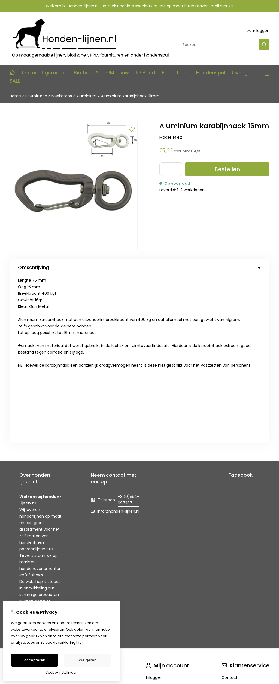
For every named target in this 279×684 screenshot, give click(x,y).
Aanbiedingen (101, 519)
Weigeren (87, 660)
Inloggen (154, 510)
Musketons (61, 96)
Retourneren (233, 519)
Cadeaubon (99, 510)
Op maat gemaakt (44, 72)
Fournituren (175, 72)
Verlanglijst (156, 529)
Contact (230, 510)
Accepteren (34, 660)
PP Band (145, 72)
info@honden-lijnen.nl (118, 344)
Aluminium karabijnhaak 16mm (130, 96)
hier (79, 642)
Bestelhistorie (158, 519)
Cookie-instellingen (61, 672)
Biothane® (86, 72)
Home (15, 96)
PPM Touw (117, 72)
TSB (266, 565)
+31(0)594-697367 (128, 333)
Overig (240, 72)
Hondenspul (210, 72)
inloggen (258, 30)
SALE (15, 80)
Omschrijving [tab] (139, 267)
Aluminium (87, 96)
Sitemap (230, 529)
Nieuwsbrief (157, 538)
